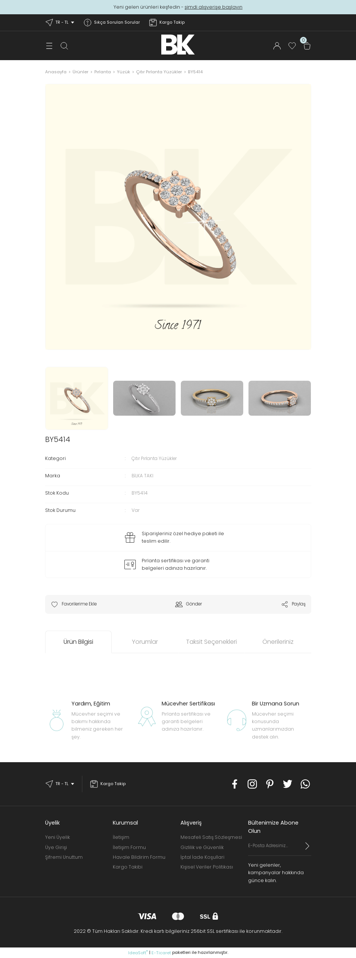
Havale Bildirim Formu (139, 857)
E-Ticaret (161, 953)
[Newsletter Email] (279, 849)
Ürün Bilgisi (78, 642)
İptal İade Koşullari (202, 857)
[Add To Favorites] (76, 604)
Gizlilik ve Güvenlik (202, 847)
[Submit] (307, 846)
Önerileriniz (278, 642)
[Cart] (307, 46)
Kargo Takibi (127, 867)
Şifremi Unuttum (64, 857)
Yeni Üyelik (57, 837)
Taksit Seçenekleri (211, 642)
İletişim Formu (129, 847)
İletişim (121, 837)
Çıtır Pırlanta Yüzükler (156, 458)
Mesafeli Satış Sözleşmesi (211, 837)
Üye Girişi (56, 847)
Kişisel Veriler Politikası (206, 867)
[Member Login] (277, 46)
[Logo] (178, 44)
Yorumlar (145, 642)
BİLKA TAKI (143, 475)
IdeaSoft (138, 953)
